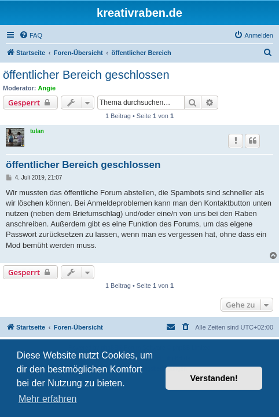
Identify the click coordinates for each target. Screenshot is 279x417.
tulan (37, 131)
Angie (47, 88)
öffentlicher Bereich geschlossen (86, 74)
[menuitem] (30, 35)
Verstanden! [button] (214, 378)
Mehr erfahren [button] (48, 399)
